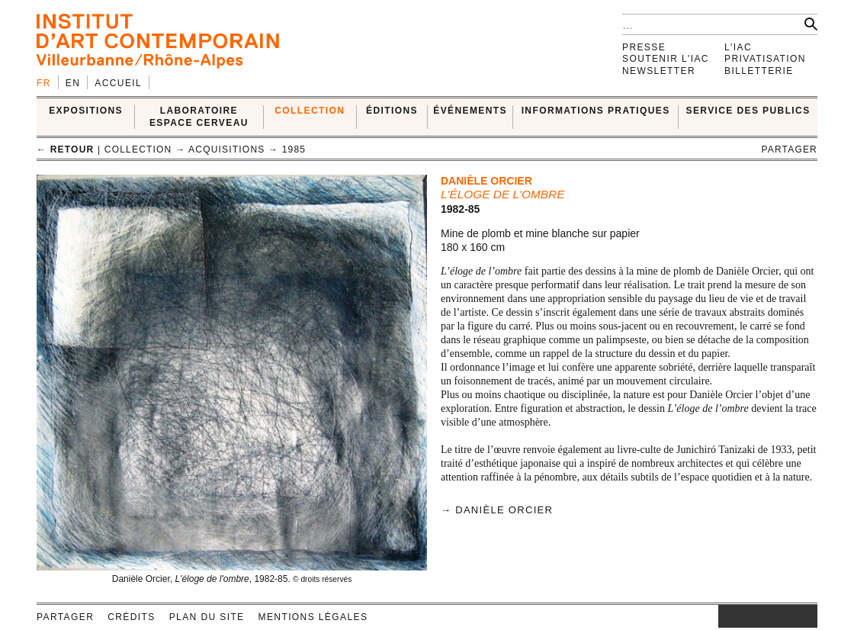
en (73, 83)
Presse (644, 47)
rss (806, 616)
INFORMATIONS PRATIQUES (596, 110)
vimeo (783, 616)
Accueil (118, 83)
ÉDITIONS (392, 110)
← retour (65, 149)
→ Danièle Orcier (497, 510)
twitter (760, 616)
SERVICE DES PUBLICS (748, 110)
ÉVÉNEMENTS (470, 110)
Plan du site (207, 617)
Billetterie (759, 71)
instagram (726, 616)
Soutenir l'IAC (665, 58)
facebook (741, 616)
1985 (294, 149)
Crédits (131, 617)
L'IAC (738, 47)
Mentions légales (313, 617)
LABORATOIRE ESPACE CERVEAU (199, 116)
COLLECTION (309, 110)
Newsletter (658, 71)
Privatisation (765, 58)
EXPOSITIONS (86, 110)
